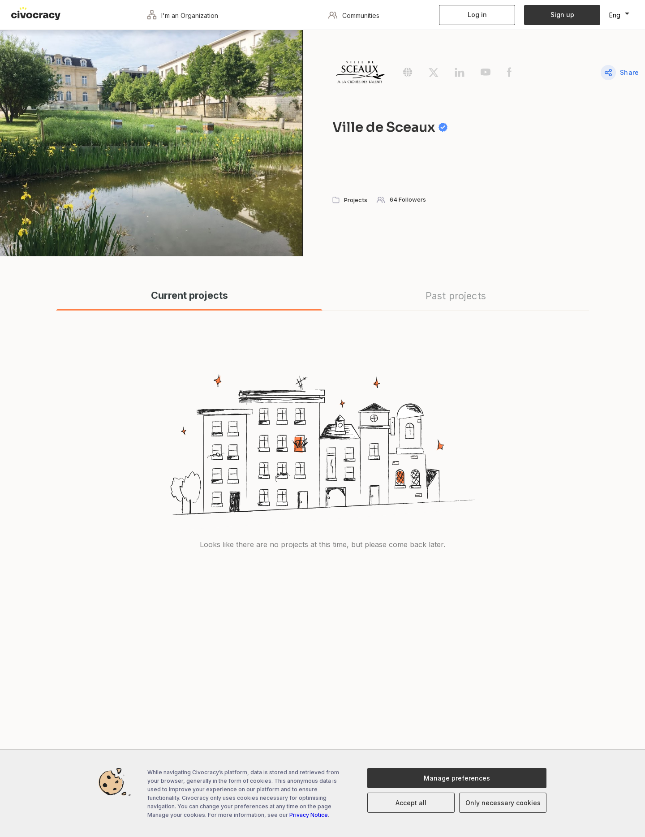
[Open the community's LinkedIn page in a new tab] (468, 75)
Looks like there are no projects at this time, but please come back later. (322, 544)
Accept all (411, 803)
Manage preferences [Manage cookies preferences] (457, 778)
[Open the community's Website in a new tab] (416, 75)
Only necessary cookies (503, 803)
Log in (477, 14)
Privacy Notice (308, 814)
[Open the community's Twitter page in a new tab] (442, 75)
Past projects (456, 296)
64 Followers (408, 199)
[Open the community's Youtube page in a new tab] (494, 75)
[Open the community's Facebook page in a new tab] (517, 75)
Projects (355, 199)
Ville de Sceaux (397, 127)
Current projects (189, 295)
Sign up (562, 14)
